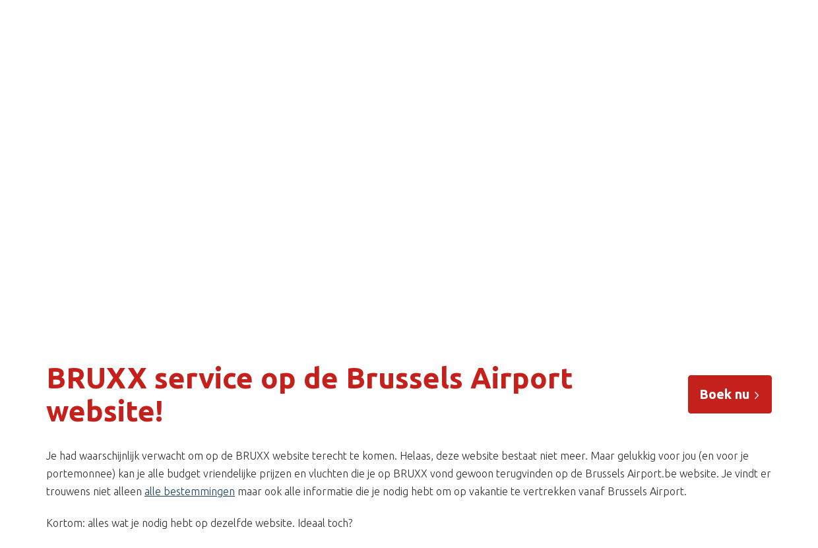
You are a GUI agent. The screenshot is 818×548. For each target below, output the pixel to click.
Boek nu (730, 394)
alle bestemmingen (189, 491)
